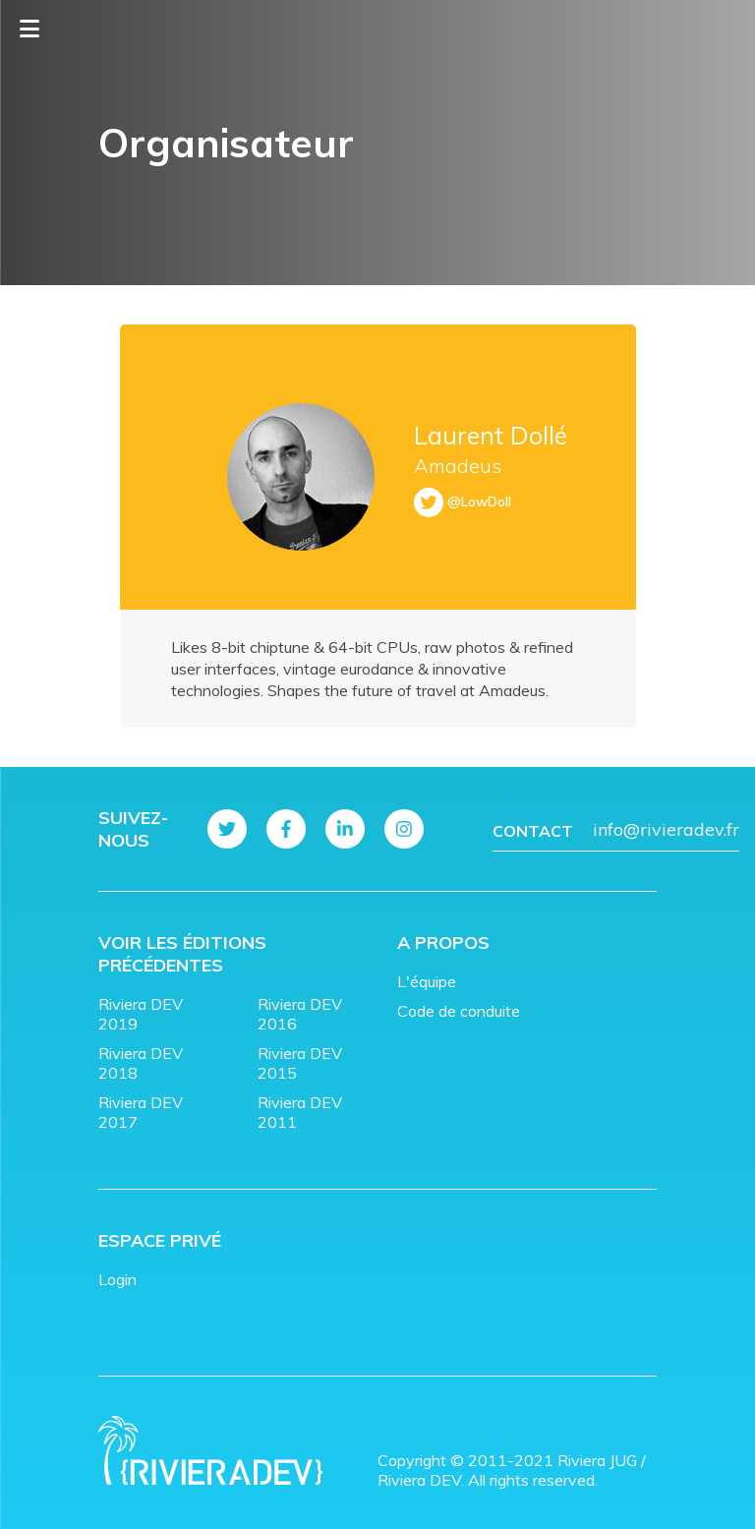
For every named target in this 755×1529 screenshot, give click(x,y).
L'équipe (426, 981)
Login (117, 1279)
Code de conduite (458, 1011)
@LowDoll (479, 501)
